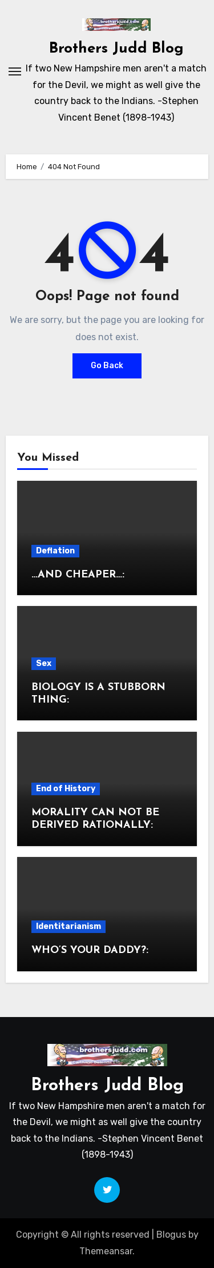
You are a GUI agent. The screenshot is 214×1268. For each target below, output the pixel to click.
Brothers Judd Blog (116, 49)
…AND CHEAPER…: (77, 574)
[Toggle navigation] (15, 71)
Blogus (171, 1234)
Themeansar (105, 1251)
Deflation (55, 551)
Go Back (107, 365)
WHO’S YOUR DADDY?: (89, 950)
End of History (65, 789)
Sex (43, 663)
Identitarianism (68, 926)
